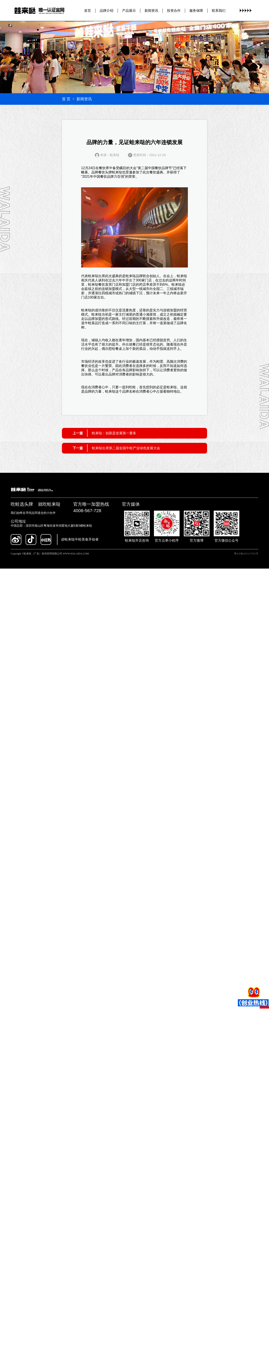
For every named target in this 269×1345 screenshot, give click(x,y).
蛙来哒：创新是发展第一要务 (114, 433)
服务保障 (196, 10)
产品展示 (129, 10)
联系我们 (218, 10)
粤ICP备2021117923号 (246, 553)
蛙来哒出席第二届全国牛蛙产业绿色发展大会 (126, 448)
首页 (87, 10)
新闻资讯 (151, 10)
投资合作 (174, 10)
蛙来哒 (117, 172)
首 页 (66, 99)
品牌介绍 (106, 10)
